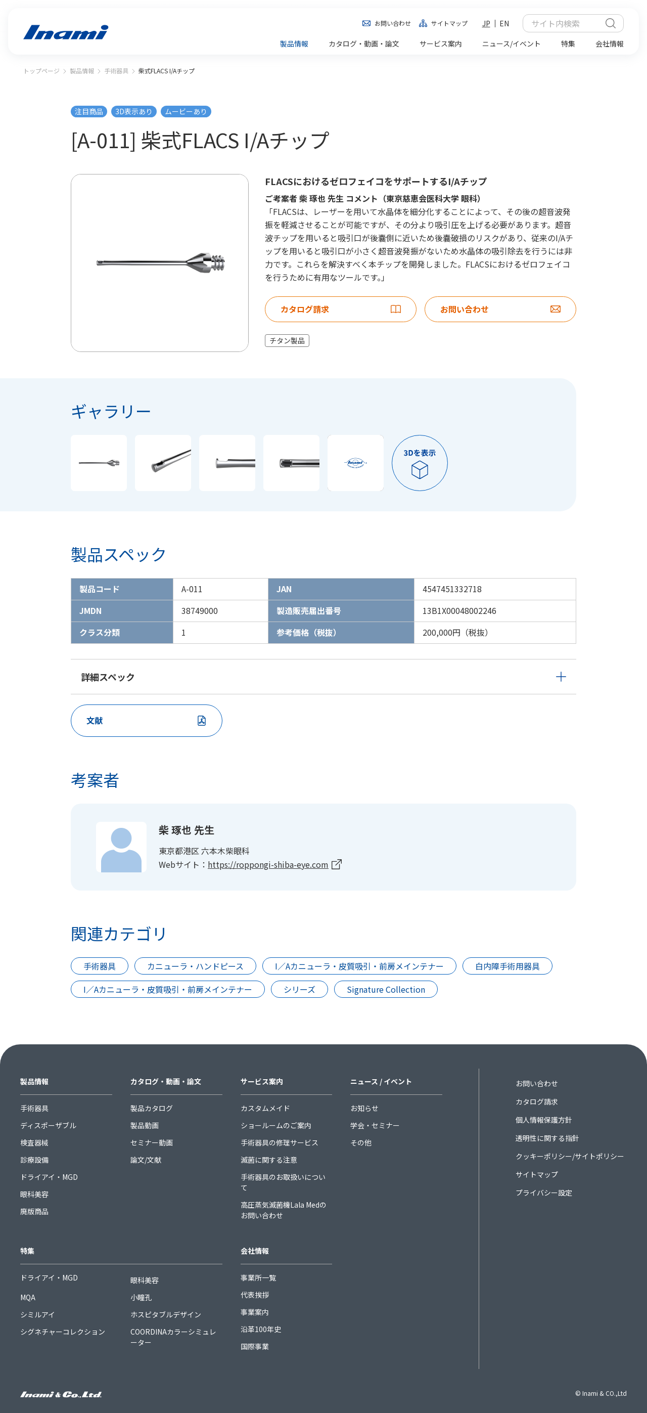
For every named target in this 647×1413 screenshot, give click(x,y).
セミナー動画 (151, 1142)
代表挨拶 (255, 1295)
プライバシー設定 (544, 1192)
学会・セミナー (375, 1125)
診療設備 (34, 1160)
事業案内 (255, 1312)
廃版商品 (34, 1211)
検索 (610, 23)
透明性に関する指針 (547, 1138)
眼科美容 (34, 1194)
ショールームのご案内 (276, 1125)
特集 (27, 1251)
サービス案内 (262, 1081)
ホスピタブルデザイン (165, 1314)
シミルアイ (37, 1314)
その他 (361, 1142)
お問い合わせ (393, 23)
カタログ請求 (537, 1101)
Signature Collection (386, 989)
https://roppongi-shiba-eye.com (268, 864)
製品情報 (82, 70)
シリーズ (299, 989)
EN (504, 23)
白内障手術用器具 (507, 966)
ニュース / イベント (381, 1081)
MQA (27, 1297)
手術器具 (116, 70)
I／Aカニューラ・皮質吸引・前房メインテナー (359, 966)
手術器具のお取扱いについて (283, 1182)
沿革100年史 (261, 1329)
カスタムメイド (265, 1108)
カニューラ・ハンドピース (195, 966)
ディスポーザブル (48, 1125)
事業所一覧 (258, 1277)
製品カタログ (151, 1108)
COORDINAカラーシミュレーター (173, 1337)
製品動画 (144, 1125)
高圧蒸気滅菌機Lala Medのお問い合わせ (284, 1210)
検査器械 (34, 1142)
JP (486, 23)
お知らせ (364, 1108)
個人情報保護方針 (544, 1120)
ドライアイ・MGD (49, 1177)
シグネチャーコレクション (62, 1332)
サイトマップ (449, 23)
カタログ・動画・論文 (165, 1081)
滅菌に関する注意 (269, 1160)
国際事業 (255, 1346)
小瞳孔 (141, 1297)
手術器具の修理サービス (279, 1142)
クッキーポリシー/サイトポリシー (570, 1156)
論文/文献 (145, 1160)
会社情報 (255, 1251)
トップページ (41, 70)
